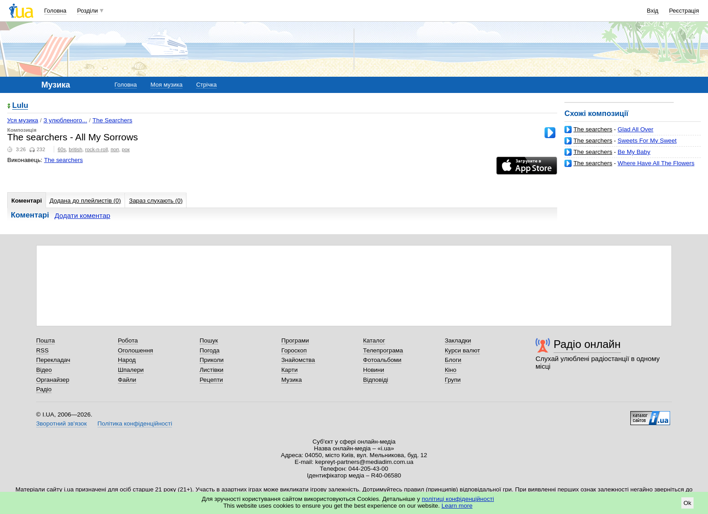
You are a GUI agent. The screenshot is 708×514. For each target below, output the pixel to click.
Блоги (453, 360)
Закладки (458, 340)
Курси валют (462, 350)
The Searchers (112, 120)
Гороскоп (294, 350)
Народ (127, 360)
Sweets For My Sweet (647, 140)
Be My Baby (634, 151)
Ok (687, 503)
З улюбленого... (65, 120)
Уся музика (22, 120)
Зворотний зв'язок (61, 423)
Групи (453, 379)
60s (62, 149)
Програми (295, 340)
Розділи (87, 10)
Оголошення (135, 350)
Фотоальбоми (382, 360)
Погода (209, 350)
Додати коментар (82, 215)
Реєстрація (684, 10)
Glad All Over (635, 129)
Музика (291, 379)
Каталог (374, 340)
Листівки (212, 369)
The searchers (592, 129)
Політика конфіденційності (135, 423)
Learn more (457, 505)
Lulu (20, 106)
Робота (128, 340)
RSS (42, 350)
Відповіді (375, 379)
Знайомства (298, 360)
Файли (127, 379)
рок (126, 149)
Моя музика (166, 84)
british (75, 149)
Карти (289, 369)
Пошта (45, 340)
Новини (373, 369)
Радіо (43, 389)
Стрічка (206, 84)
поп (115, 149)
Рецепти (211, 379)
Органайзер (52, 379)
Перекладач (53, 360)
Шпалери (131, 369)
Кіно (450, 369)
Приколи (212, 360)
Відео (44, 369)
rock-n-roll (96, 149)
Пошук (209, 340)
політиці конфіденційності (458, 498)
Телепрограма (383, 350)
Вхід (653, 10)
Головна (55, 10)
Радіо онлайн (587, 344)
